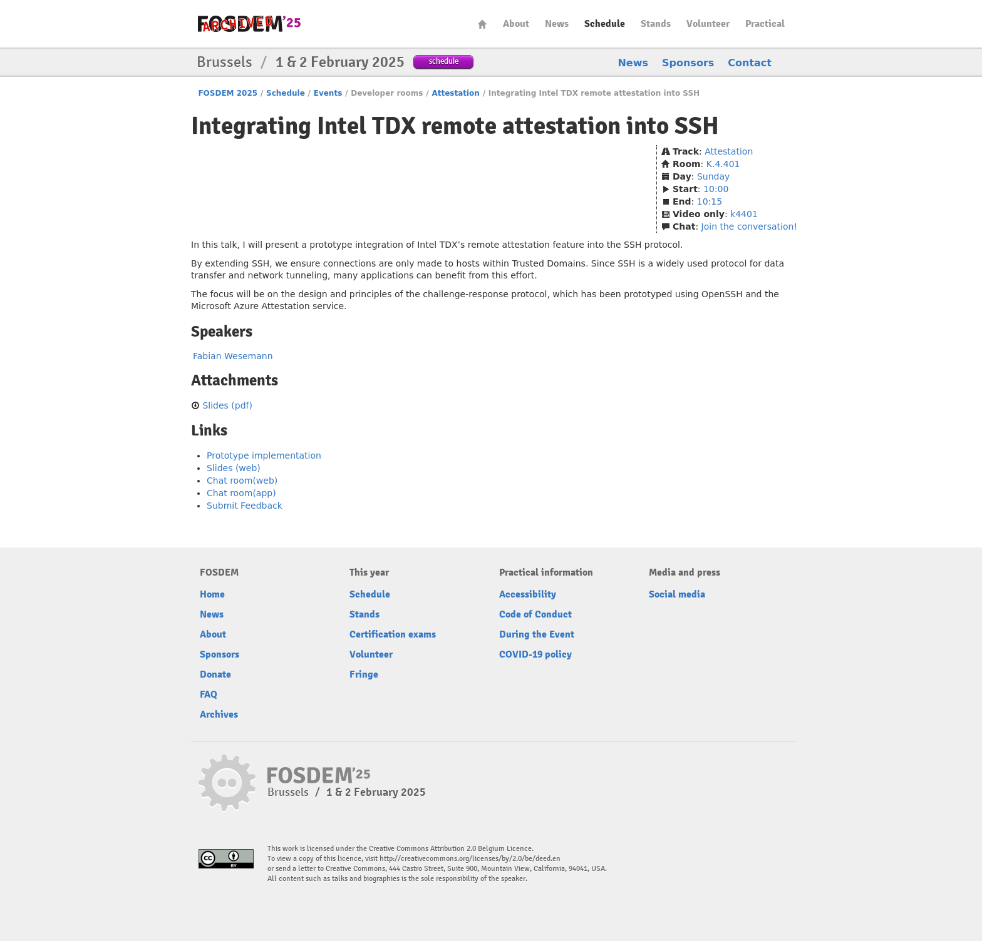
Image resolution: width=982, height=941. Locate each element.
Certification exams (392, 634)
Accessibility (527, 594)
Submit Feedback (244, 506)
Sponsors (688, 63)
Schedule (604, 24)
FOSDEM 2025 (227, 93)
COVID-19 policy (535, 654)
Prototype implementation (264, 455)
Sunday (713, 176)
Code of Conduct (535, 614)
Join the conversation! (749, 226)
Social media (677, 594)
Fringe (363, 674)
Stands (656, 24)
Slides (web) (234, 468)
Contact (750, 63)
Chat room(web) (242, 481)
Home (482, 24)
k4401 (744, 214)
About (516, 24)
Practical (765, 24)
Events (328, 93)
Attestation (456, 93)
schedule (443, 61)
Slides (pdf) (227, 405)
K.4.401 (723, 164)
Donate (215, 674)
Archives (219, 714)
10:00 (715, 189)
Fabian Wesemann (233, 356)
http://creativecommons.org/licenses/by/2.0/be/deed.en (470, 858)
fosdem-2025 (249, 24)
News (557, 24)
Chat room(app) (241, 493)
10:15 (709, 201)
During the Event (536, 634)
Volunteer (708, 24)
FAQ (208, 694)
